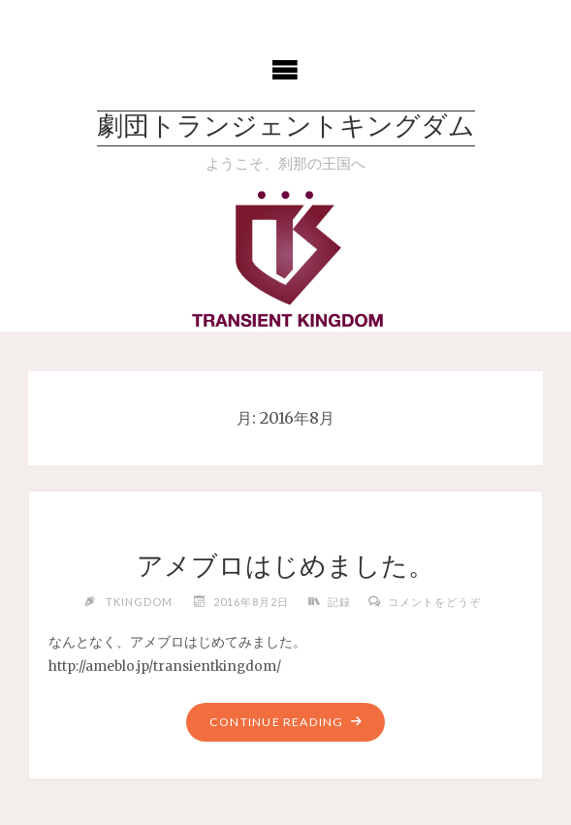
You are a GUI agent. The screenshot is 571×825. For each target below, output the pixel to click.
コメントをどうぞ (434, 601)
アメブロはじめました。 (285, 565)
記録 (339, 601)
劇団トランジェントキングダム (286, 128)
